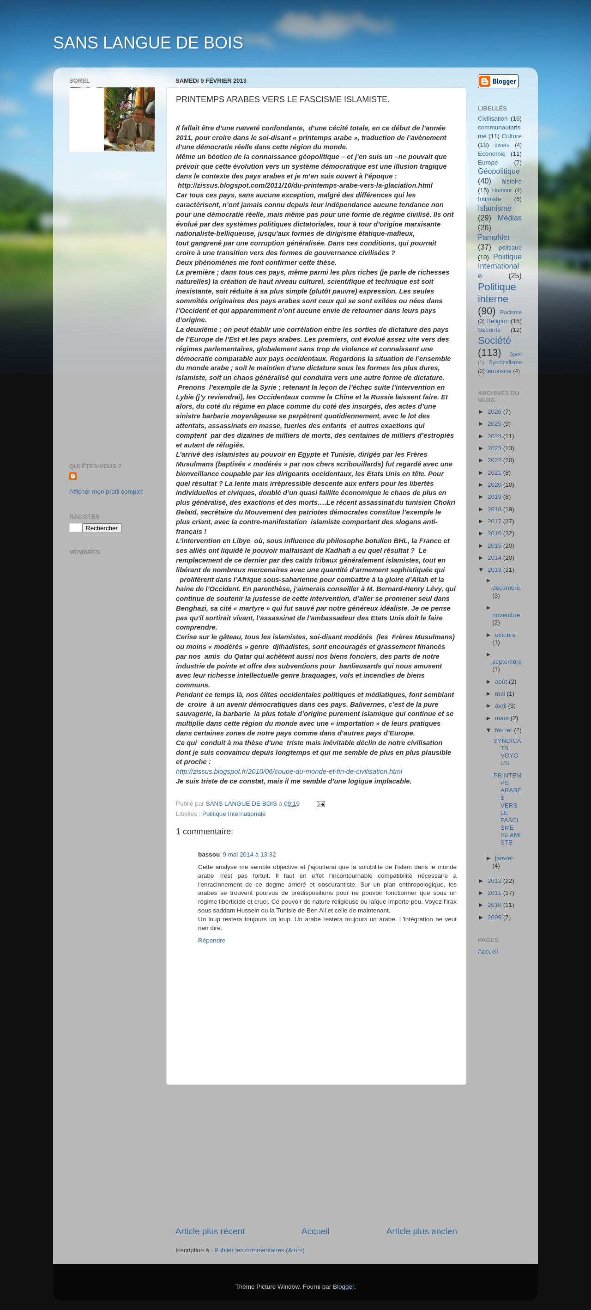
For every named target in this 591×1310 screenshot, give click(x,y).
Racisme (511, 312)
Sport (516, 354)
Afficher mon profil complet (106, 491)
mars (503, 718)
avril (501, 705)
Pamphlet (493, 237)
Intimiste (489, 199)
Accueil (316, 1231)
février (504, 730)
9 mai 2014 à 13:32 (249, 854)
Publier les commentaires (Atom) (259, 1250)
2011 (495, 892)
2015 (495, 545)
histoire (511, 181)
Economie (492, 153)
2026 (495, 411)
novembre (506, 615)
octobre (505, 634)
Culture (511, 136)
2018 (495, 509)
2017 (495, 521)
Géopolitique (499, 171)
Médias (510, 218)
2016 (495, 533)
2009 (495, 917)
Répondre (211, 940)
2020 (495, 484)
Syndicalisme (505, 362)
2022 (495, 460)
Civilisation (493, 118)
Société (494, 340)
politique (510, 247)
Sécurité (489, 329)
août (502, 681)
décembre (506, 587)
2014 (495, 557)
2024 (495, 436)
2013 (495, 569)
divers (502, 145)
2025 (495, 423)
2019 (495, 496)
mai (501, 693)
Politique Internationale (233, 813)
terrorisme (499, 371)
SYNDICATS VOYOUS (507, 752)
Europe (488, 162)
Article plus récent (210, 1231)
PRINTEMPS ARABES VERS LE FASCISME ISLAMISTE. (508, 809)
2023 (495, 448)
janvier (504, 858)
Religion (497, 321)
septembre (507, 661)
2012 (495, 880)
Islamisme (495, 208)
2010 (495, 904)
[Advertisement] (316, 1155)
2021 (495, 472)
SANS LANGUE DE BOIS (148, 42)
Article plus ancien (421, 1231)
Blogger (343, 1286)
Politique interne (497, 293)
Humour (502, 190)
